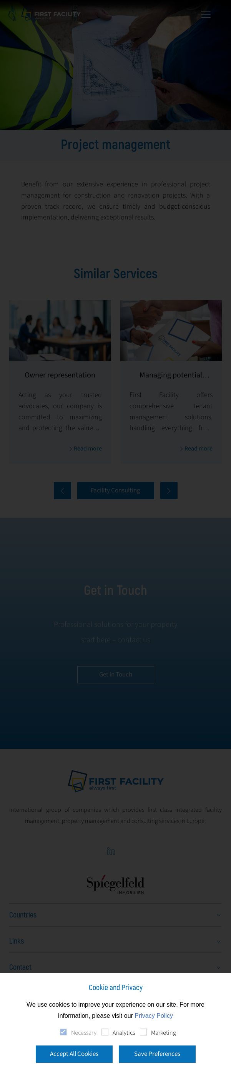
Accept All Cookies (74, 1054)
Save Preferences (157, 1054)
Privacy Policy (154, 1015)
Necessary (83, 1033)
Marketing (163, 1033)
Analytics (124, 1033)
